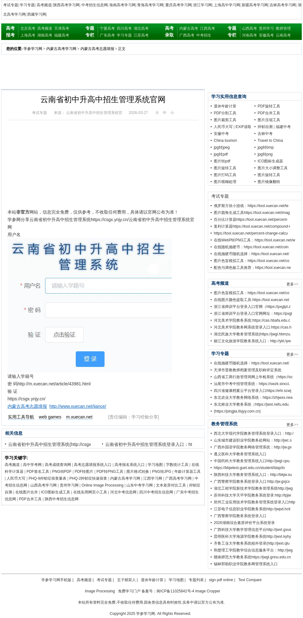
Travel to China (270, 140)
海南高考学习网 (122, 5)
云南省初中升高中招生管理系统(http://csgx (49, 444)
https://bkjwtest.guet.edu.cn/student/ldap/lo (249, 468)
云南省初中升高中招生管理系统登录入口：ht (148, 444)
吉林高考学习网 (283, 5)
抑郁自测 (265, 127)
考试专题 (10, 5)
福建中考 (283, 127)
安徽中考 (221, 133)
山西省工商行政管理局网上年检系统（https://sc (253, 377)
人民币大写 (16, 478)
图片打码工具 (225, 175)
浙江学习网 (202, 5)
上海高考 (27, 35)
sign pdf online (221, 580)
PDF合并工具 (30, 499)
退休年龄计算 (225, 106)
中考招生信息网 (94, 5)
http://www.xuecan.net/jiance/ (77, 406)
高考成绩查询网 (58, 464)
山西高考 (249, 28)
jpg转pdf (221, 154)
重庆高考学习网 (178, 5)
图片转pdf (222, 161)
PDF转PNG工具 (109, 471)
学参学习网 (32, 49)
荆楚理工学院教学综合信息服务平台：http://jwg (253, 550)
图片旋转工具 (225, 168)
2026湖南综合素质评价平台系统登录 (244, 523)
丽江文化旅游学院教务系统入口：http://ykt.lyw (252, 341)
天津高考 (61, 28)
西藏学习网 (36, 14)
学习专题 (27, 5)
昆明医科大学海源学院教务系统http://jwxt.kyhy (252, 536)
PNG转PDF (62, 471)
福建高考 (61, 35)
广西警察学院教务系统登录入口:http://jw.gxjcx (252, 481)
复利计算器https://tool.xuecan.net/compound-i (252, 226)
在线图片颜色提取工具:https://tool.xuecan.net (251, 300)
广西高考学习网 (178, 478)
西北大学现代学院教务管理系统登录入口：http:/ (254, 433)
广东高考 (107, 35)
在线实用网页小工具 (90, 492)
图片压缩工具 (269, 120)
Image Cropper (207, 591)
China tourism (225, 140)
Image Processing (100, 591)
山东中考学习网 (139, 485)
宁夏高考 (107, 28)
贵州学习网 (69, 485)
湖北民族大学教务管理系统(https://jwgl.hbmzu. (252, 334)
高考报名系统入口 (130, 464)
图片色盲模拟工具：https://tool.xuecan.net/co (251, 261)
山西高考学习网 (43, 485)
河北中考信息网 (123, 492)
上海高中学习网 (227, 5)
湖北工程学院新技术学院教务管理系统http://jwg (253, 488)
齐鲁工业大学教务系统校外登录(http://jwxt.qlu (252, 543)
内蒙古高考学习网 (61, 49)
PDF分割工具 (225, 113)
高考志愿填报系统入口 (92, 464)
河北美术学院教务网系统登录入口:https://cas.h (252, 327)
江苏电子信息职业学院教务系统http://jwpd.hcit (252, 509)
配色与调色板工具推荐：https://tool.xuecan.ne (252, 267)
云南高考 (283, 35)
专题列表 (196, 580)
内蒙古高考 (188, 28)
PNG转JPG (161, 471)
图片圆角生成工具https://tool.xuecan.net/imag (252, 212)
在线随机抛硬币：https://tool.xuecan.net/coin (251, 247)
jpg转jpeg (222, 147)
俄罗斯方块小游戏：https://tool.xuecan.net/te (251, 206)
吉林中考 (265, 133)
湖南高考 (44, 35)
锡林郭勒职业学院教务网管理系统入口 (246, 564)
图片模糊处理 (225, 182)
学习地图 (155, 464)
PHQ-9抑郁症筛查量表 (47, 478)
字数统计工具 (177, 464)
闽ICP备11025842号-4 (175, 591)
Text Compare (250, 580)
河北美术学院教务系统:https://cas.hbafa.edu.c (252, 320)
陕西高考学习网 (66, 5)
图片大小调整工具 (273, 168)
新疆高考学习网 (255, 5)
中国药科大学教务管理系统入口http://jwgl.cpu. (252, 461)
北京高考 (27, 28)
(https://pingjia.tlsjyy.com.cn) (237, 411)
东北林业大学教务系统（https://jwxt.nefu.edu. (252, 404)
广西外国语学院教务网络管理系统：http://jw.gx (253, 447)
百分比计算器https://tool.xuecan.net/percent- (251, 219)
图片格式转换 (137, 471)
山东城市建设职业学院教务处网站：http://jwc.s (253, 440)
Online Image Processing (102, 485)
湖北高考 (141, 28)
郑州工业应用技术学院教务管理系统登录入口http (254, 502)
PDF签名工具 (38, 471)
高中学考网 (32, 464)
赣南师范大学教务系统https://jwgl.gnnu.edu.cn (252, 557)
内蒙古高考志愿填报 (97, 49)
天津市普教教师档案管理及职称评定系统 (247, 370)
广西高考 (186, 35)
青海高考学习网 (150, 5)
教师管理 (283, 28)
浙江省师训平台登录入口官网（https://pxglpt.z (252, 306)
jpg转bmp (266, 147)
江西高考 (207, 28)
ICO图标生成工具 (55, 492)
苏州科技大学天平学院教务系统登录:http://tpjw (252, 495)
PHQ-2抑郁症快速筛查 (88, 478)
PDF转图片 (83, 471)
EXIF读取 (244, 127)
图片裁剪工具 (225, 120)
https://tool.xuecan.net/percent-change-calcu (251, 233)
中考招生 (203, 35)
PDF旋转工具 (269, 106)
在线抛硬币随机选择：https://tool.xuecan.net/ (251, 254)
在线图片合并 (26, 492)
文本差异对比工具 (171, 485)
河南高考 (249, 35)
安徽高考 (266, 35)
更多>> (292, 284)
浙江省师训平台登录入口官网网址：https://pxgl (253, 313)
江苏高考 (141, 35)
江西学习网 (152, 478)
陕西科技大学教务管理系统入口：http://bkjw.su (253, 474)
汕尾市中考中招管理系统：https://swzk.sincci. (252, 384)
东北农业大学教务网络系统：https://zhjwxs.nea (253, 397)
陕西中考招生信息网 (62, 499)
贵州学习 (266, 28)
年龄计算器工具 (187, 471)
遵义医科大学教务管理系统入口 (240, 454)
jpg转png (265, 154)
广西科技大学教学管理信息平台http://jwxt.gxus (252, 529)
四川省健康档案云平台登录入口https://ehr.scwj (252, 390)
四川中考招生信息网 (156, 492)
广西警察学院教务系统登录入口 (240, 516)
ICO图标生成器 (270, 161)
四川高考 (124, 28)
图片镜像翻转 (269, 182)
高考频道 (44, 5)
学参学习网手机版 (56, 580)
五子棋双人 (126, 580)
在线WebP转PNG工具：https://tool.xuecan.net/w (254, 240)
